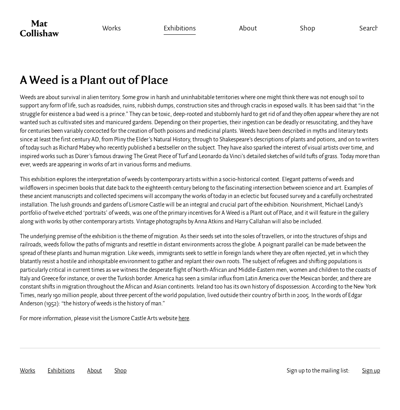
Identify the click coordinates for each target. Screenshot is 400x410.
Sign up (371, 371)
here (184, 319)
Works (111, 28)
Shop (307, 28)
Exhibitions (180, 28)
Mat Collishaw (39, 30)
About (248, 28)
